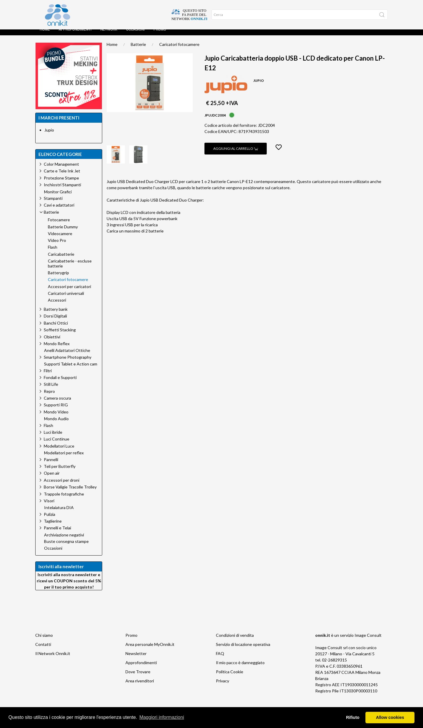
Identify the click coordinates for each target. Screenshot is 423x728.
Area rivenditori (139, 686)
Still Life (51, 390)
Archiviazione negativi (64, 540)
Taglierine (53, 526)
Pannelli (51, 465)
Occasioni (135, 35)
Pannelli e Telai (57, 533)
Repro (49, 397)
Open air (52, 478)
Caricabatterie (61, 260)
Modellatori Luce (59, 451)
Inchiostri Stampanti (62, 190)
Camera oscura (57, 403)
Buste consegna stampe (66, 547)
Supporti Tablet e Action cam (70, 370)
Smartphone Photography (67, 362)
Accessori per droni (61, 485)
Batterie (138, 50)
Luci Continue (56, 444)
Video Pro (57, 246)
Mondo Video (56, 417)
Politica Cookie (229, 677)
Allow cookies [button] (390, 717)
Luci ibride (53, 438)
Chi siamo (44, 641)
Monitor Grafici (58, 197)
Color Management (61, 169)
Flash (52, 253)
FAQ (220, 659)
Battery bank (56, 315)
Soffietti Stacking (60, 335)
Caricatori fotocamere (179, 50)
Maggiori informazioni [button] (161, 717)
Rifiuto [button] (353, 717)
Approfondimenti (75, 35)
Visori (49, 506)
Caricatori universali (66, 299)
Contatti (43, 650)
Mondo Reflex (57, 349)
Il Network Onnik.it (52, 659)
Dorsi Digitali (55, 321)
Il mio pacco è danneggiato (240, 668)
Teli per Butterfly (59, 472)
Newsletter (136, 659)
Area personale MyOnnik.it (149, 650)
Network (108, 35)
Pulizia (49, 520)
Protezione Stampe (61, 183)
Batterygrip (58, 278)
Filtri (48, 376)
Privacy (222, 686)
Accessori (57, 306)
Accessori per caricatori (69, 292)
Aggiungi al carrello (235, 154)
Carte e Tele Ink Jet (62, 176)
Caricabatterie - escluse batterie (70, 269)
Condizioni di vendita (235, 641)
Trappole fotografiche (64, 499)
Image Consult (368, 641)
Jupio (49, 135)
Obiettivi (52, 342)
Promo (160, 35)
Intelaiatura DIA (59, 513)
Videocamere (60, 239)
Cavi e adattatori (59, 210)
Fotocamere (59, 225)
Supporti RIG (56, 410)
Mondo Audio (56, 424)
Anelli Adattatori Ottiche (67, 356)
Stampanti (53, 204)
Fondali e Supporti (60, 383)
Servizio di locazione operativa (243, 650)
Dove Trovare (137, 677)
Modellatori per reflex (64, 458)
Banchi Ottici (56, 328)
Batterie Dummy (63, 232)
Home (45, 35)
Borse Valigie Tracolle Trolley (70, 492)
